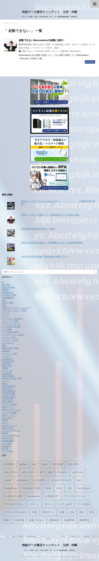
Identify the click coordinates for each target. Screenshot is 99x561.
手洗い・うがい (9, 415)
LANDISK (6, 363)
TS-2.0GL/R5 (8, 361)
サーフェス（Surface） (12, 318)
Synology (6, 446)
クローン (55, 51)
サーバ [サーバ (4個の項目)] (48, 504)
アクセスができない (11, 430)
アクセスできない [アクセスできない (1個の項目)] (14, 504)
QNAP (5, 420)
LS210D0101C (8, 386)
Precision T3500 (42, 51)
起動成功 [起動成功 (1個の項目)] (54, 520)
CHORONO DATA (74, 536)
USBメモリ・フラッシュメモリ (16, 308)
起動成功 (64, 51)
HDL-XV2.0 (7, 388)
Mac (4, 300)
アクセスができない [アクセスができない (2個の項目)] (74, 496)
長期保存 (6, 351)
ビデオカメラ (8, 343)
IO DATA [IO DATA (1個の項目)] (62, 472)
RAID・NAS (70, 44)
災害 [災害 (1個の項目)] (91, 512)
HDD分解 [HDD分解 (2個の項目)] (57, 464)
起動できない (27, 51)
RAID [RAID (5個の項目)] (59, 488)
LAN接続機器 (8, 441)
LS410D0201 (8, 376)
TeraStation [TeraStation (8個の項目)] (83, 488)
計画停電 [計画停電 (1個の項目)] (19, 520)
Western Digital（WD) (12, 378)
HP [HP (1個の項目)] (41, 472)
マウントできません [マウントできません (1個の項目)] (15, 512)
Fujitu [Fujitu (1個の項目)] (44, 464)
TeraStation (7, 359)
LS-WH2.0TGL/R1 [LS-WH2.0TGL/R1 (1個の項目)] (61, 480)
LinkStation (7, 373)
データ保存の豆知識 (11, 327)
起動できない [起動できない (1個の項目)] (36, 520)
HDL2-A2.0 (7, 418)
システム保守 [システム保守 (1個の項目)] (64, 504)
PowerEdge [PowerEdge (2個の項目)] (10, 488)
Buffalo (5, 433)
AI (3, 282)
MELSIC (87, 536)
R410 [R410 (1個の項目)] (48, 488)
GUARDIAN (7, 292)
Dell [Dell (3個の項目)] (34, 464)
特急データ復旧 (17, 536)
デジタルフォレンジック (48, 536)
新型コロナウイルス (11, 410)
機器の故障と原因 (10, 348)
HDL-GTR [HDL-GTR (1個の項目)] (73, 464)
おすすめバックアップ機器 (14, 310)
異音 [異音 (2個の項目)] (6, 520)
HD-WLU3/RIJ (8, 397)
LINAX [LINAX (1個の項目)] (7, 480)
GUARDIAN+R (31, 536)
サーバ (5, 316)
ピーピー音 (7, 371)
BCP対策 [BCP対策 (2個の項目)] (9, 464)
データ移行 (7, 444)
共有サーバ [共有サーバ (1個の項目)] (48, 512)
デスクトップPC (9, 354)
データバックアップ (11, 324)
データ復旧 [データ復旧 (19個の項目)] (83, 504)
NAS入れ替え (8, 438)
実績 (56, 48)
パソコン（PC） (9, 337)
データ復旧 (82, 44)
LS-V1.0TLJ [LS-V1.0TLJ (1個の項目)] (39, 480)
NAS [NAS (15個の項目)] (79, 480)
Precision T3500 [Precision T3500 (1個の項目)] (31, 488)
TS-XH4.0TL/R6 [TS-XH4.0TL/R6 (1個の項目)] (13, 496)
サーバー (6, 381)
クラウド (6, 313)
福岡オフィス (8, 407)
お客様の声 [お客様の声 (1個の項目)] (51, 496)
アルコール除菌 (9, 413)
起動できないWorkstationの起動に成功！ (42, 40)
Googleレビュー (9, 425)
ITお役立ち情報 (43, 44)
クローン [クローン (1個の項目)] (34, 504)
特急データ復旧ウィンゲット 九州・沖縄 (49, 12)
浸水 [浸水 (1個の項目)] (81, 512)
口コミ (5, 423)
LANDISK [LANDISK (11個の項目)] (77, 472)
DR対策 (5, 290)
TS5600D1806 (8, 393)
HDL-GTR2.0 (8, 428)
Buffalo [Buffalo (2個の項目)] (23, 464)
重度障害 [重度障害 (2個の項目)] (84, 520)
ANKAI (62, 536)
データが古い (8, 451)
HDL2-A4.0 (7, 366)
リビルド (6, 356)
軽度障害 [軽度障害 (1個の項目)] (69, 520)
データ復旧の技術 (10, 332)
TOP (7, 536)
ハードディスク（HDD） (41, 48)
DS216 (5, 448)
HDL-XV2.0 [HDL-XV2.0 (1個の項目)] (28, 472)
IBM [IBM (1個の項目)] (50, 472)
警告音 (5, 368)
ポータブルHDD (9, 405)
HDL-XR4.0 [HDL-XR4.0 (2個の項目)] (10, 472)
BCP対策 (6, 285)
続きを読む (89, 62)
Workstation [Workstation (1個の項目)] (34, 496)
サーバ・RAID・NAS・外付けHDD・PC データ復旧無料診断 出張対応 (49, 550)
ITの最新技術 (57, 44)
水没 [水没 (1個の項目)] (71, 512)
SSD (4, 305)
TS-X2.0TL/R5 (8, 395)
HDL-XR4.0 (7, 402)
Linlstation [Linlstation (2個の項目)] (22, 480)
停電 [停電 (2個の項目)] (34, 512)
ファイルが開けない (11, 435)
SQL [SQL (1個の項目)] (69, 488)
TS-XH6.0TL (7, 400)
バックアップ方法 (10, 340)
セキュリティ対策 (10, 321)
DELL (4, 384)
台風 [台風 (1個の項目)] (62, 512)
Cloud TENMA (8, 287)
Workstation (75, 51)
